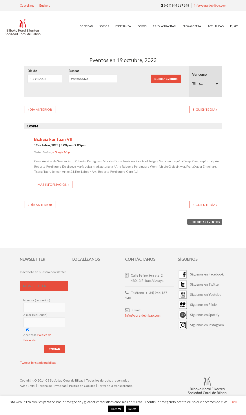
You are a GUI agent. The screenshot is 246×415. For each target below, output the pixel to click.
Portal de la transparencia (115, 385)
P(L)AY (234, 26)
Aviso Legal (27, 385)
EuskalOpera (192, 26)
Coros (141, 26)
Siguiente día (205, 109)
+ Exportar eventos (204, 221)
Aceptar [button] (116, 409)
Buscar (74, 70)
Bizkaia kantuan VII (53, 139)
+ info (233, 402)
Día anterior (40, 109)
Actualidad (216, 26)
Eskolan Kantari (164, 26)
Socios (104, 26)
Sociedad (86, 26)
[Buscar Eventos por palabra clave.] (93, 79)
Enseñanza (123, 26)
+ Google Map (61, 152)
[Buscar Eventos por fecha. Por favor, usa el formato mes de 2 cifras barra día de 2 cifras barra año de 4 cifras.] (44, 79)
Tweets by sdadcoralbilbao (38, 362)
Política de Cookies (82, 385)
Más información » (53, 184)
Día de (32, 70)
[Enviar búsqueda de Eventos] (166, 79)
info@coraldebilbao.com (210, 5)
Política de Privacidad (52, 385)
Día (197, 84)
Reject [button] (132, 409)
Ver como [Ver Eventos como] (199, 74)
